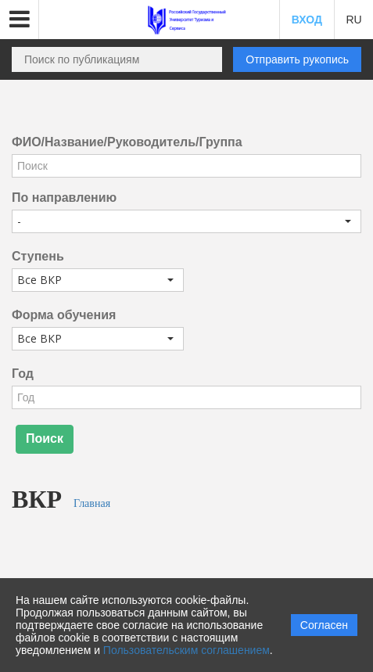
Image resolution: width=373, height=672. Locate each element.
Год (23, 373)
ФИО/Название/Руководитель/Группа (127, 142)
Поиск (44, 438)
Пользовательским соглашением (186, 650)
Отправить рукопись (297, 59)
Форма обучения (64, 315)
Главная (92, 503)
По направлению (64, 197)
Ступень (38, 256)
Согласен (324, 625)
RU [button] (353, 19)
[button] (19, 19)
